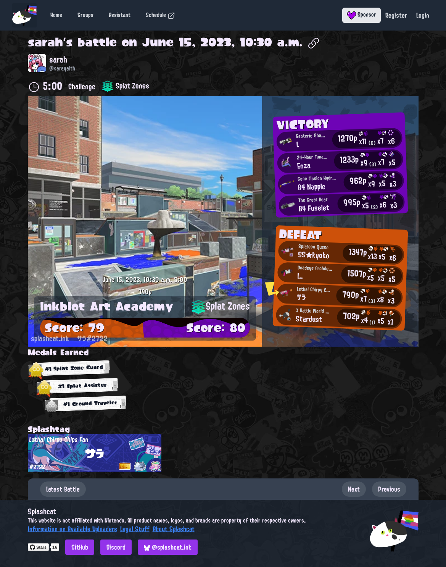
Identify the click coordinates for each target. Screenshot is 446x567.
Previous (389, 489)
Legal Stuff (135, 528)
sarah (45, 42)
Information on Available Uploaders (72, 528)
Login (422, 15)
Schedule (160, 15)
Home (56, 15)
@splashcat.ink (168, 547)
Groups (85, 15)
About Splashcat (174, 528)
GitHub (79, 547)
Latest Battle (63, 489)
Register (396, 15)
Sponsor (361, 14)
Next (354, 489)
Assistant (119, 15)
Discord (116, 547)
